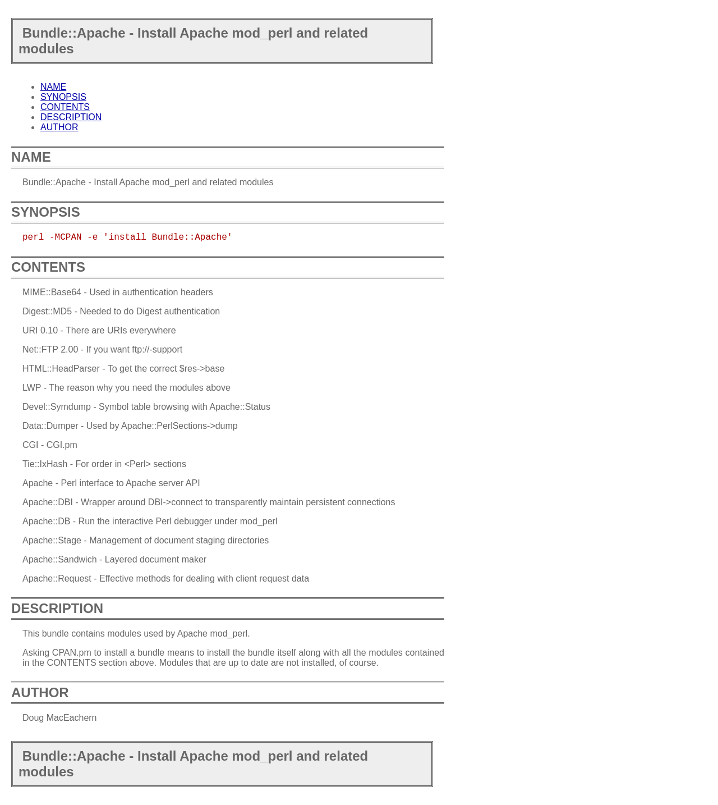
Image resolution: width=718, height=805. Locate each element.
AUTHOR (59, 127)
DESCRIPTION (71, 117)
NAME (53, 87)
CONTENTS (65, 107)
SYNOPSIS (63, 97)
